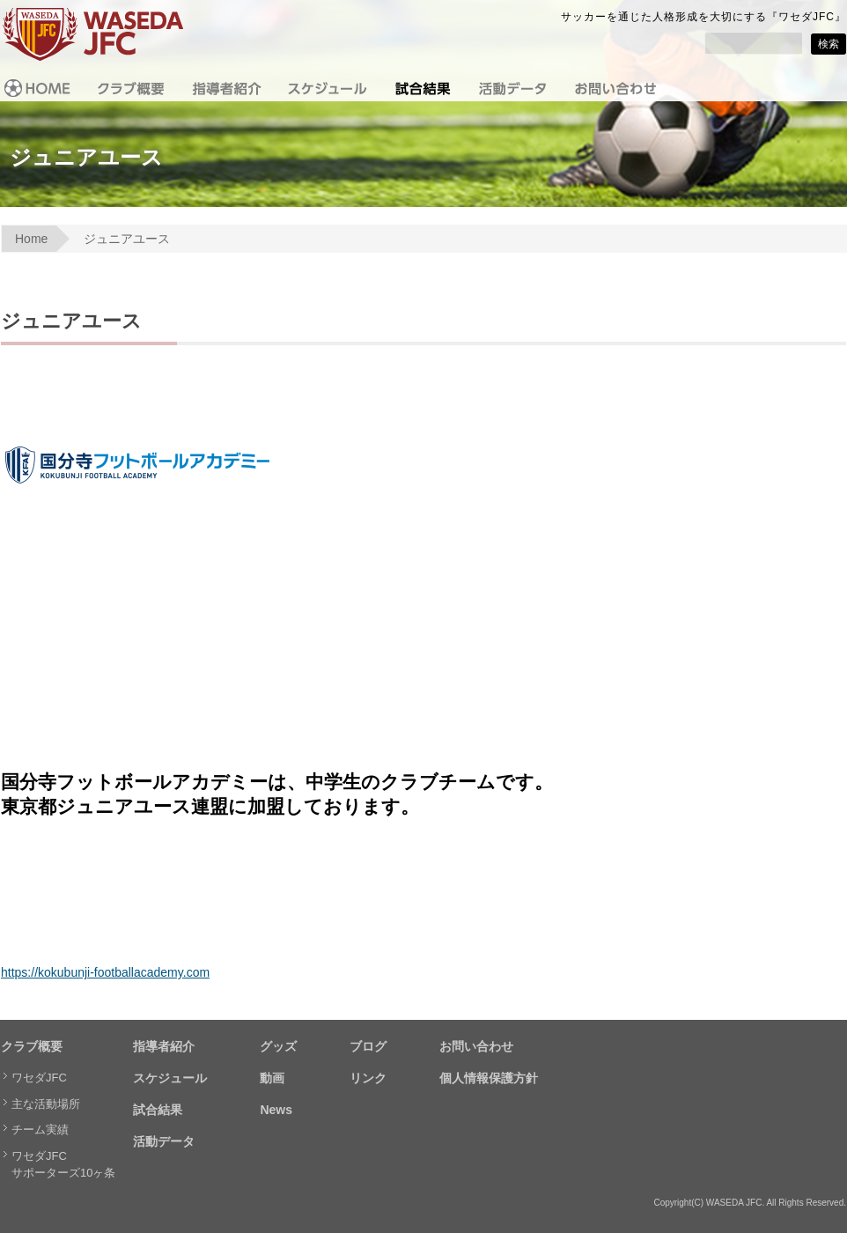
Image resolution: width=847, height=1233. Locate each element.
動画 (272, 1078)
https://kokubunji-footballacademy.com (105, 972)
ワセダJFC (39, 1077)
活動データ (164, 1141)
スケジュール (170, 1078)
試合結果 (157, 1110)
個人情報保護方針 (488, 1078)
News (276, 1110)
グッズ (278, 1046)
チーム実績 (40, 1129)
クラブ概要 (32, 1046)
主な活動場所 (45, 1104)
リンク (368, 1078)
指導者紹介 (164, 1046)
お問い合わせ (476, 1046)
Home (31, 239)
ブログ (368, 1046)
